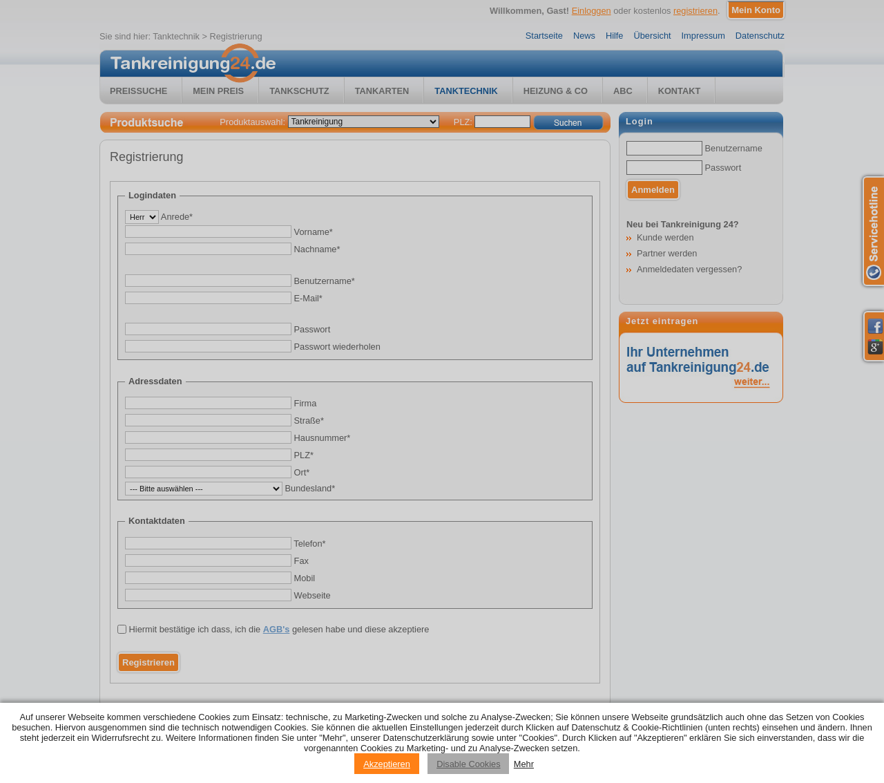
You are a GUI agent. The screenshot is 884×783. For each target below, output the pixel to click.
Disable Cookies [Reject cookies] (468, 764)
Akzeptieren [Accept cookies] (386, 764)
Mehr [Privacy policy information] (524, 764)
